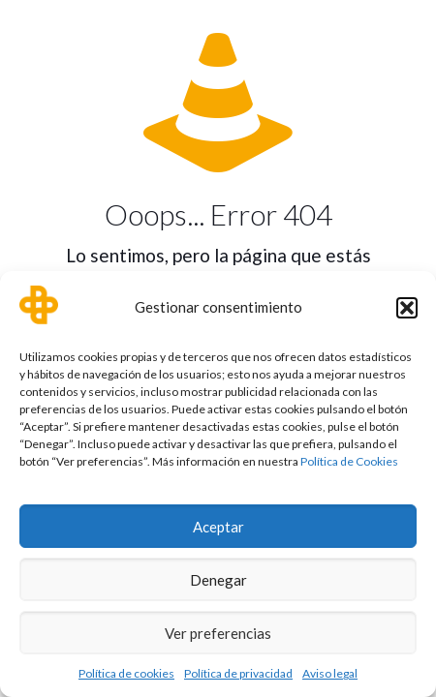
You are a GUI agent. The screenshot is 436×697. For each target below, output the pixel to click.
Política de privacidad (238, 673)
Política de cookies (126, 673)
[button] (407, 308)
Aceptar (218, 526)
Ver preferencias (218, 633)
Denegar (218, 580)
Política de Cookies (349, 461)
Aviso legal (330, 673)
